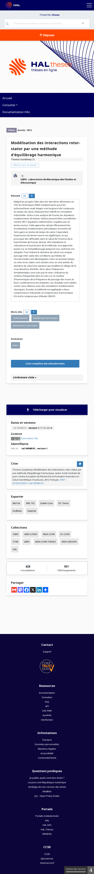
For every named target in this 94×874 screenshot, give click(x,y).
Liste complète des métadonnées (45, 363)
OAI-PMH (47, 710)
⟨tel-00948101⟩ (36, 483)
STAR (15, 541)
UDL (15, 549)
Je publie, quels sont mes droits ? (47, 777)
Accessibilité (47, 753)
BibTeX (16, 503)
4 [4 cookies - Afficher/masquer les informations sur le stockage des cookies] (90, 870)
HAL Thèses (47, 829)
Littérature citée (24, 377)
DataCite (32, 510)
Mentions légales (47, 748)
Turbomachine (20, 318)
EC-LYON (64, 534)
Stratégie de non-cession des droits (47, 786)
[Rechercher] (7, 24)
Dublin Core (46, 503)
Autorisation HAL (29, 438)
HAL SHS (47, 825)
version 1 (33, 427)
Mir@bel (47, 791)
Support (47, 651)
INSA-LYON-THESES (45, 541)
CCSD (47, 854)
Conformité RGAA (47, 757)
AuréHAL (47, 715)
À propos (47, 739)
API (47, 706)
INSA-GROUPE (69, 541)
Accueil (7, 98)
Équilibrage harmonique (45, 318)
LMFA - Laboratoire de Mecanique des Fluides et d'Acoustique (48, 181)
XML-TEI (30, 503)
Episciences (47, 858)
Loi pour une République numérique (47, 782)
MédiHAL (47, 833)
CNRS (15, 534)
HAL (47, 820)
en (24, 195)
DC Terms (63, 503)
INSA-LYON (49, 534)
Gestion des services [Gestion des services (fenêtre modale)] (76, 870)
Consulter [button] (8, 105)
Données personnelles (47, 744)
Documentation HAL (16, 112)
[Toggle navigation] (89, 5)
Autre (15, 345)
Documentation (47, 692)
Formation (47, 697)
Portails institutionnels (47, 815)
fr (32, 195)
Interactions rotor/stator (25, 325)
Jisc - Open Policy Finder (47, 795)
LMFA (26, 541)
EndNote (17, 510)
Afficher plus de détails (25, 165)
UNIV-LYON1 (30, 534)
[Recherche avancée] (83, 23)
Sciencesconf (47, 862)
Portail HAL (50, 14)
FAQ (47, 701)
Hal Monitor (47, 719)
